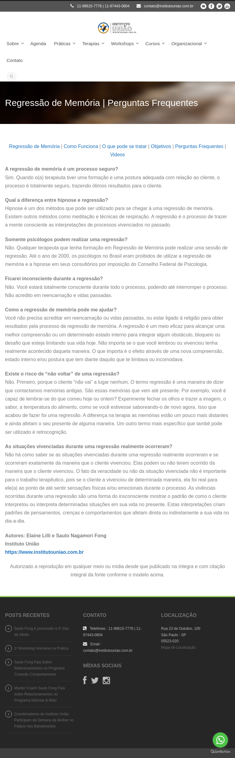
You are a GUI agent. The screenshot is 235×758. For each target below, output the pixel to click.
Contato (15, 60)
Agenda (38, 43)
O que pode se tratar (124, 146)
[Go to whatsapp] (220, 740)
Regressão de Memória (34, 146)
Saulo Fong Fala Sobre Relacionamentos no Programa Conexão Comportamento (39, 668)
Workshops (122, 43)
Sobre (13, 43)
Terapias (90, 43)
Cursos (152, 43)
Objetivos (161, 146)
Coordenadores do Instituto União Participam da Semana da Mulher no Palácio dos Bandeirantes (44, 720)
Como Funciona (81, 146)
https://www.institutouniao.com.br (44, 552)
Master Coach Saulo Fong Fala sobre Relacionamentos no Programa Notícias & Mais (39, 694)
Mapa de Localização (178, 647)
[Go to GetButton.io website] (220, 752)
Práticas (62, 43)
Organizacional (186, 43)
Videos (117, 154)
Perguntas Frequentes (199, 146)
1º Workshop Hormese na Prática (41, 648)
